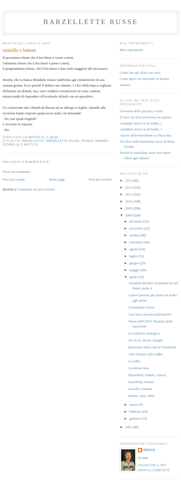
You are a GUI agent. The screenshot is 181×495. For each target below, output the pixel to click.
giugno (134, 263)
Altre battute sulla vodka (145, 354)
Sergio (149, 450)
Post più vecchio (100, 179)
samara (101, 140)
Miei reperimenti (131, 50)
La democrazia (138, 368)
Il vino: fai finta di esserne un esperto (145, 117)
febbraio (135, 412)
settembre (136, 242)
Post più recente (14, 179)
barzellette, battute (141, 382)
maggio (135, 270)
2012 (129, 187)
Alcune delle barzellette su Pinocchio (145, 135)
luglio (133, 256)
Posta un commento (16, 172)
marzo (134, 405)
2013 (129, 180)
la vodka (134, 361)
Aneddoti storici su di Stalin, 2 (141, 123)
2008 (129, 215)
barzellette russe (90, 22)
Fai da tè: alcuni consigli (145, 340)
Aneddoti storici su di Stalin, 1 (141, 129)
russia (87, 140)
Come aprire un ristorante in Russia (144, 79)
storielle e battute (20, 144)
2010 (129, 201)
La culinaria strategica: (144, 333)
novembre (136, 228)
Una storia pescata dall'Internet (149, 314)
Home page (57, 179)
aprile (133, 277)
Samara (125, 85)
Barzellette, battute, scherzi (147, 375)
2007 (129, 427)
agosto (134, 249)
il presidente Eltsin (141, 307)
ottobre (134, 235)
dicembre (136, 221)
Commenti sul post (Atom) (36, 189)
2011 (129, 194)
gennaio (135, 418)
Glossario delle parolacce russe (141, 111)
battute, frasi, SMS (141, 396)
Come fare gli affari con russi (140, 73)
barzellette (33, 140)
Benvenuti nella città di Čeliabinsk (152, 347)
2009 (129, 208)
